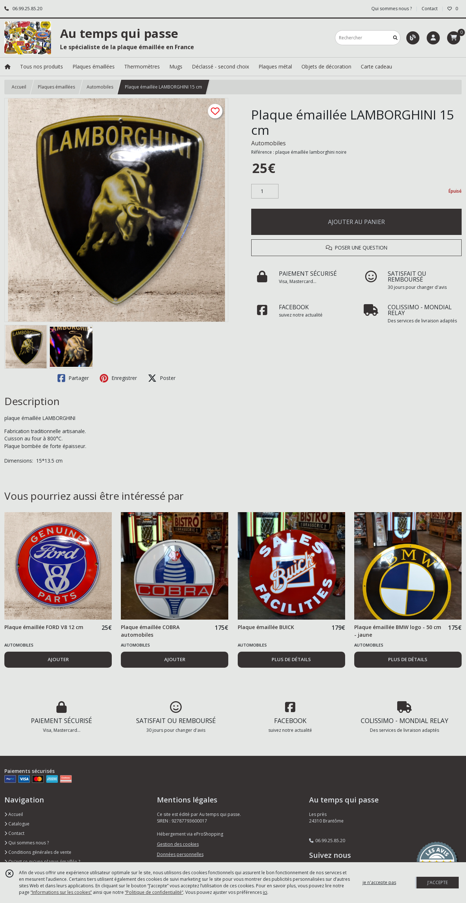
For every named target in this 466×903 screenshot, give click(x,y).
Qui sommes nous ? (26, 843)
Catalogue (16, 824)
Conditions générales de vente (37, 852)
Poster (161, 378)
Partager (73, 378)
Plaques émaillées (56, 87)
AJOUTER (58, 659)
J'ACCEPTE (437, 882)
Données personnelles (180, 854)
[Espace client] (433, 38)
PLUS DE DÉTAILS (291, 659)
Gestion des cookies (178, 844)
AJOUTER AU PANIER (356, 222)
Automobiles (100, 87)
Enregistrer (118, 378)
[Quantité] (265, 191)
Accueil (19, 87)
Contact (430, 8)
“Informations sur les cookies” (61, 892)
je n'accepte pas (379, 882)
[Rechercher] (395, 38)
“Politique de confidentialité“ (154, 892)
